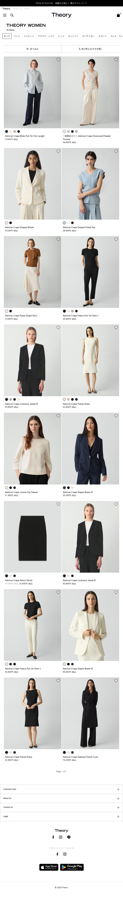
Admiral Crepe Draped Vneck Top (79, 227)
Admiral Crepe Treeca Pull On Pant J (80, 315)
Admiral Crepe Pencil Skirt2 (18, 580)
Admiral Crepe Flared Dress (76, 404)
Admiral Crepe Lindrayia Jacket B (21, 404)
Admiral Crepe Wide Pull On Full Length (25, 136)
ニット (61, 36)
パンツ (17, 36)
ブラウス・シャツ (46, 36)
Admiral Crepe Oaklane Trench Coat (80, 757)
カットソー (73, 36)
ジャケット (29, 36)
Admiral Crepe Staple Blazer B (78, 492)
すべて (7, 36)
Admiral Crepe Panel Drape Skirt (21, 315)
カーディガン (88, 36)
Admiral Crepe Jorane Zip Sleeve (21, 492)
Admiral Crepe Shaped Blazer (19, 227)
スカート (102, 36)
